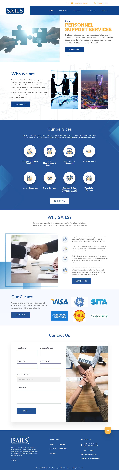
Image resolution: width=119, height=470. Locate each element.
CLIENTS (104, 10)
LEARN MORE (74, 49)
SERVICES (77, 10)
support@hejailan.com (79, 3)
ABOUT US (63, 10)
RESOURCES (91, 10)
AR (67, 3)
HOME (51, 10)
